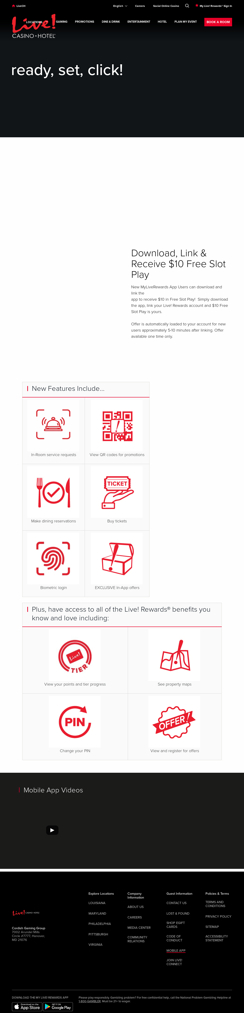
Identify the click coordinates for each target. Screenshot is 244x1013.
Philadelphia (100, 924)
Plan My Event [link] (186, 22)
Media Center (139, 928)
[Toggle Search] (187, 4)
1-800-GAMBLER (90, 1001)
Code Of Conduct (174, 938)
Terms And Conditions (215, 904)
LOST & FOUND (177, 914)
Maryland (97, 914)
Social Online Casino (166, 6)
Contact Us (176, 903)
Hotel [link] (162, 22)
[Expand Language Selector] (118, 6)
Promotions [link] (84, 22)
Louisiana (97, 903)
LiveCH (21, 6)
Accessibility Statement (216, 938)
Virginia (96, 945)
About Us (136, 907)
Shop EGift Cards (175, 925)
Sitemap (212, 927)
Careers (140, 6)
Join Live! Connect (174, 962)
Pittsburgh (98, 934)
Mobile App (176, 951)
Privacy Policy (218, 916)
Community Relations (137, 939)
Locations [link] (37, 22)
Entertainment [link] (139, 22)
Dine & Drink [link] (111, 22)
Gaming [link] (61, 22)
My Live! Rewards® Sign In (216, 6)
